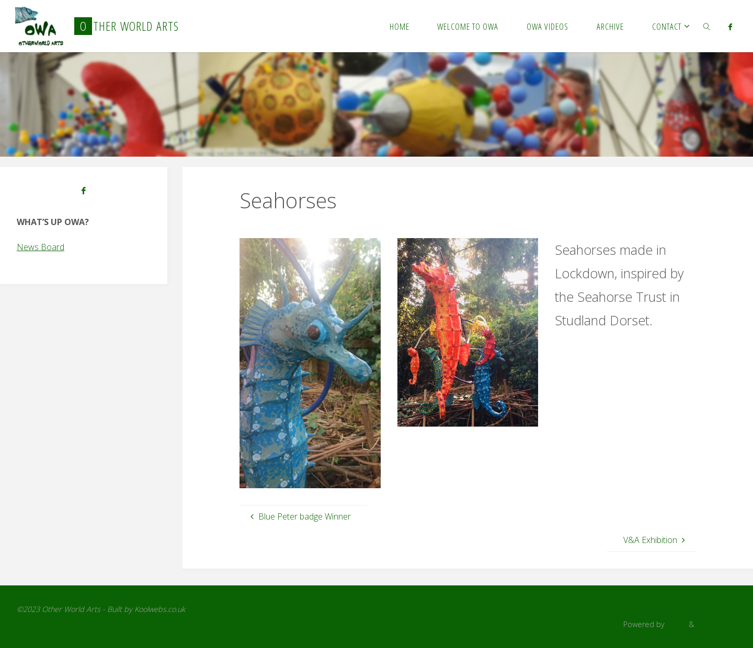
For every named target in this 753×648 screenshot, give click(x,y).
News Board (40, 247)
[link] (706, 26)
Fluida (676, 624)
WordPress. (716, 624)
